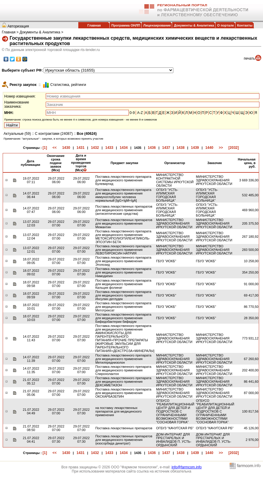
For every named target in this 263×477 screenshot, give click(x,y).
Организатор (174, 163)
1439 (195, 148)
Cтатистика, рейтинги (68, 85)
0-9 (132, 113)
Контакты (245, 25)
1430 (66, 148)
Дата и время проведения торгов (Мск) (81, 163)
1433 (109, 148)
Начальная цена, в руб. (247, 163)
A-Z (140, 113)
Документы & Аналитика (194, 25)
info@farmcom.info (187, 467)
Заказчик (214, 163)
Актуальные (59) (17, 134)
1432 (95, 148)
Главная (94, 25)
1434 (124, 148)
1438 (181, 148)
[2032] (233, 148)
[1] (45, 148)
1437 (166, 148)
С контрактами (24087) (54, 134)
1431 (81, 148)
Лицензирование (157, 25)
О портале (225, 25)
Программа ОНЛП (125, 25)
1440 (209, 148)
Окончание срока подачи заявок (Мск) (55, 163)
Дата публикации (30, 162)
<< (55, 148)
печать (249, 58)
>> (221, 148)
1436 (152, 148)
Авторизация (18, 26)
